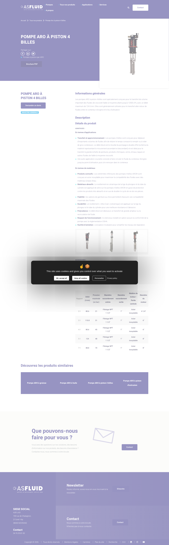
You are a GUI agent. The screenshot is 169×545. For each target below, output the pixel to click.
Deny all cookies (80, 278)
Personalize (99, 278)
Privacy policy (112, 278)
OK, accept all (61, 278)
